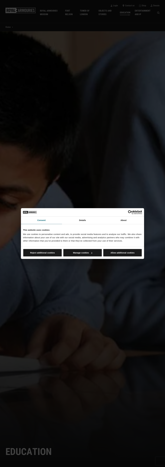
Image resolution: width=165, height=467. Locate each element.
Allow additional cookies (122, 253)
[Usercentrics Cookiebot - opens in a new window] (130, 212)
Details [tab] (82, 220)
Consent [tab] (41, 220)
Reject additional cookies (42, 253)
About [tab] (124, 220)
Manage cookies (82, 253)
